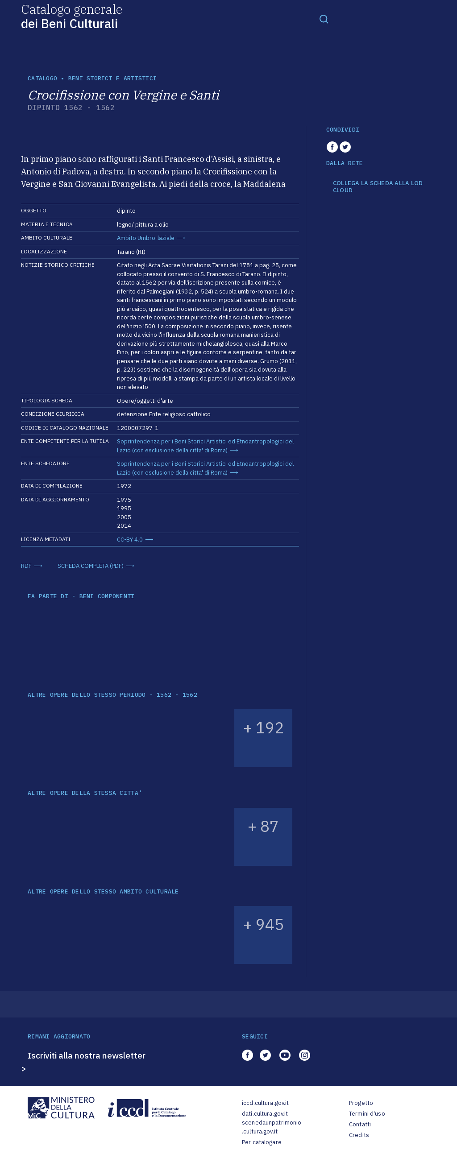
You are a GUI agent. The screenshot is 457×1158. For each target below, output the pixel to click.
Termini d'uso (367, 1113)
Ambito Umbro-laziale (145, 238)
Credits (359, 1135)
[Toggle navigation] (324, 18)
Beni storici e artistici (112, 78)
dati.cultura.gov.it (265, 1113)
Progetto (361, 1103)
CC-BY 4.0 (130, 539)
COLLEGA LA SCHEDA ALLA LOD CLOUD (378, 187)
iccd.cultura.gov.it (265, 1103)
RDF (26, 566)
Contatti (360, 1124)
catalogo (42, 78)
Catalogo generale (71, 16)
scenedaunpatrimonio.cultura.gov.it (271, 1127)
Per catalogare (262, 1142)
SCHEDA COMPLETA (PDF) (91, 566)
